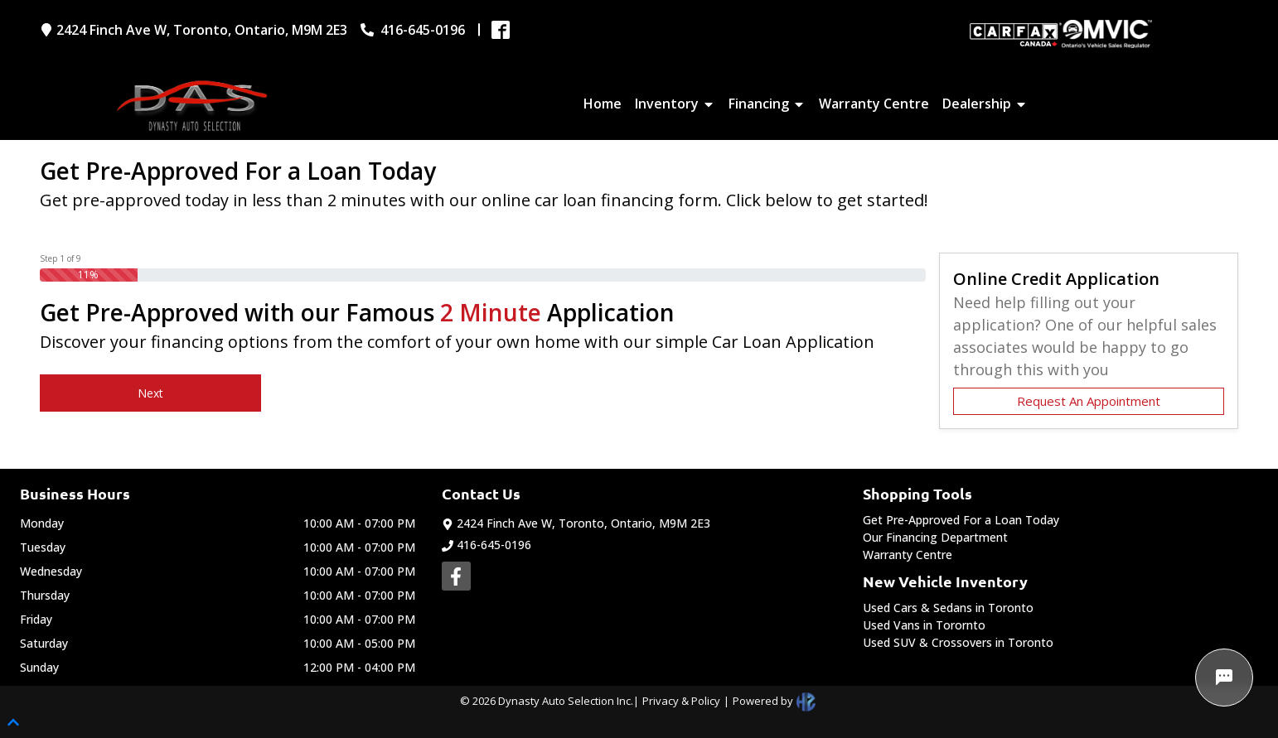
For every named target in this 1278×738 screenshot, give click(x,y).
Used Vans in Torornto (924, 625)
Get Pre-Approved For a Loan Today (961, 520)
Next (150, 393)
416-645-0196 (486, 544)
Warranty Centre (907, 554)
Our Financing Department (935, 537)
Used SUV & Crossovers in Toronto (958, 642)
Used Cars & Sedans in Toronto (948, 607)
